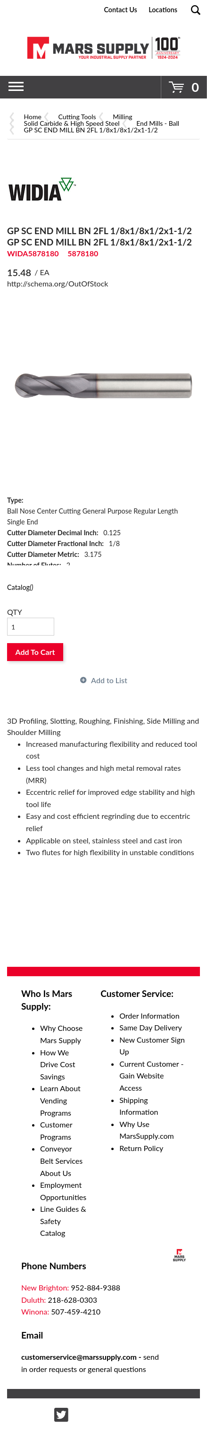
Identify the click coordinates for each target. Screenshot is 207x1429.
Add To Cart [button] (35, 651)
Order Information (149, 1015)
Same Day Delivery (150, 1027)
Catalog (20, 587)
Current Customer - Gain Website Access (151, 1075)
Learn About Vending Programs (60, 1100)
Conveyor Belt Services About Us (61, 1160)
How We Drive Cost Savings (57, 1064)
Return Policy (141, 1147)
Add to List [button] (109, 680)
